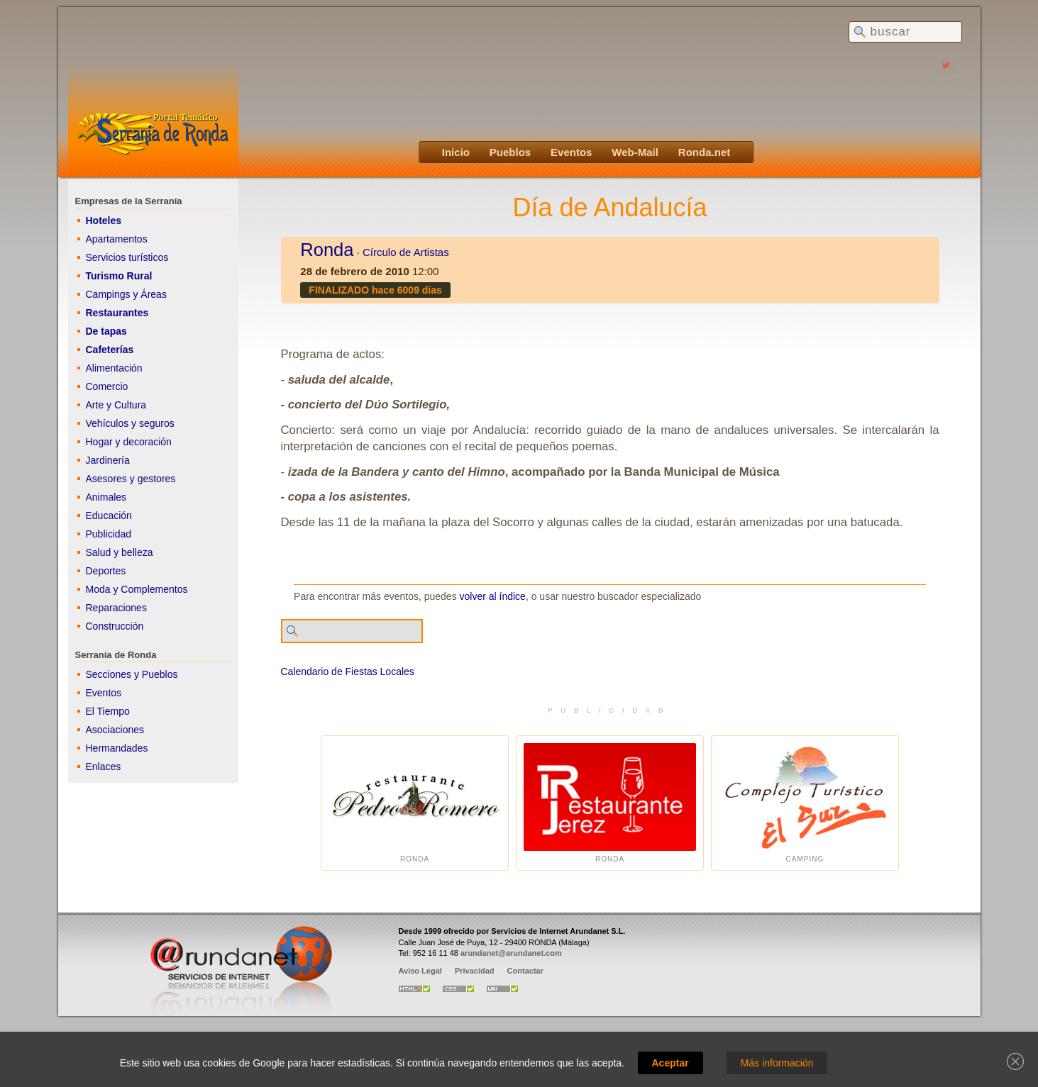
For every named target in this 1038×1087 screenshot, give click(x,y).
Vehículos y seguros (130, 423)
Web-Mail (635, 152)
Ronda (326, 250)
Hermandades (117, 748)
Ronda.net (704, 152)
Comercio (107, 386)
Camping (805, 803)
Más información (777, 1063)
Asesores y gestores (131, 478)
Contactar (525, 970)
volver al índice (493, 596)
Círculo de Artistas (406, 252)
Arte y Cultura (116, 405)
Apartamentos (117, 239)
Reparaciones (116, 607)
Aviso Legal (420, 970)
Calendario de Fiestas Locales (347, 671)
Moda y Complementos (137, 589)
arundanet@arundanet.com (511, 953)
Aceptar (670, 1063)
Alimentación (114, 368)
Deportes (106, 570)
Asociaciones (115, 729)
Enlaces (103, 766)
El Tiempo (108, 711)
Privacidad (475, 970)
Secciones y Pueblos (132, 674)
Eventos (571, 152)
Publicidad (109, 534)
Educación (109, 515)
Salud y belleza (119, 552)
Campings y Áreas (126, 294)
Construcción (115, 626)
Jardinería (108, 460)
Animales (106, 497)
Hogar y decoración (129, 441)
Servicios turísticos (127, 257)
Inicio (456, 152)
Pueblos (510, 152)
